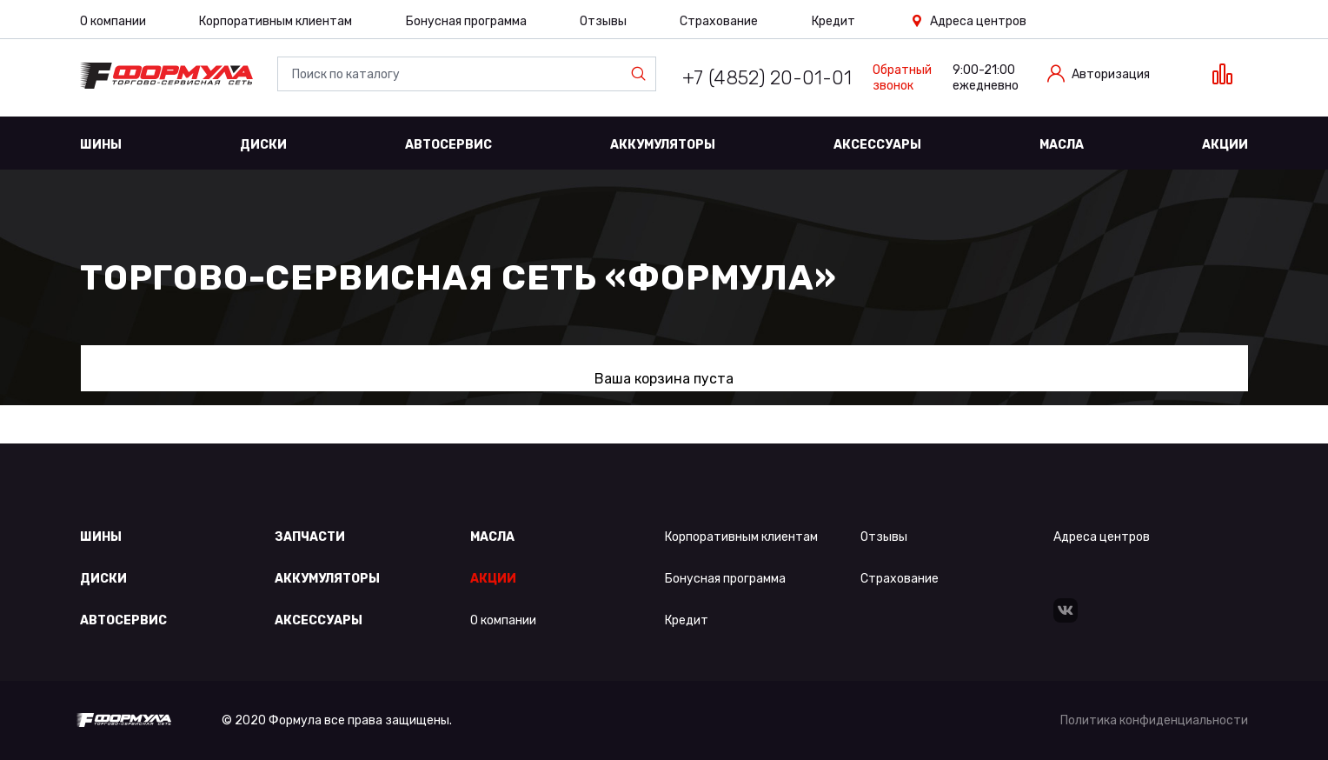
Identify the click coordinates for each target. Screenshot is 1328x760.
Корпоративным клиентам (275, 21)
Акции (1225, 144)
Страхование (719, 21)
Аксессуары (877, 144)
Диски (263, 144)
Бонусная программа (466, 21)
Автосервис (448, 144)
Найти (642, 73)
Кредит (833, 21)
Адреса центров (978, 21)
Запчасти (310, 537)
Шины (101, 144)
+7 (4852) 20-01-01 (767, 78)
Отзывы (603, 21)
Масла (1061, 144)
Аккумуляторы (662, 144)
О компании (113, 21)
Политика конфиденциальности (1154, 720)
